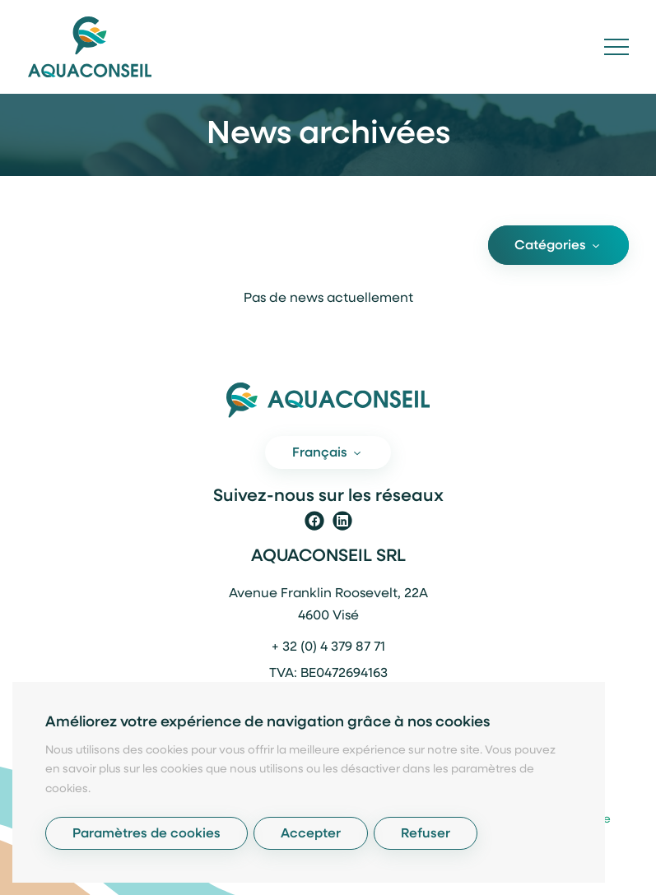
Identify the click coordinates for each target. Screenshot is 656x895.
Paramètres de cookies (146, 834)
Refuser (425, 834)
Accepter (311, 834)
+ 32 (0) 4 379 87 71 (328, 647)
